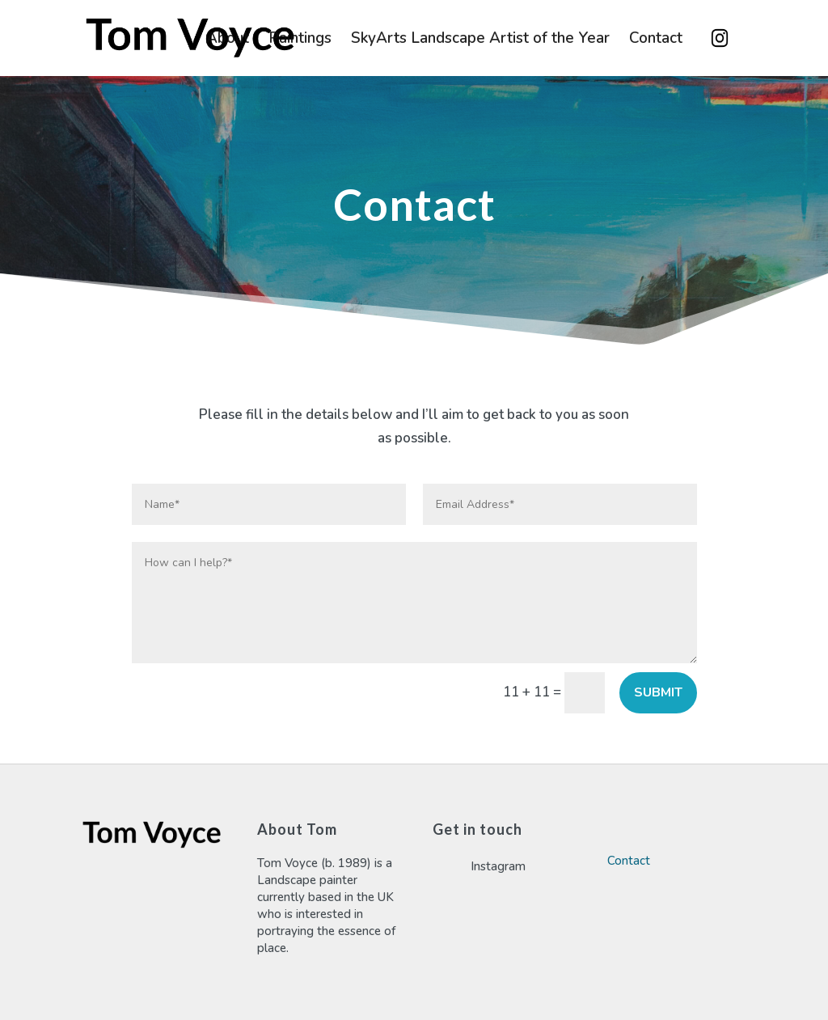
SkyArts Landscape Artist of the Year (480, 40)
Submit (658, 692)
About (227, 40)
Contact (655, 40)
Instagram (719, 38)
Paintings (300, 40)
